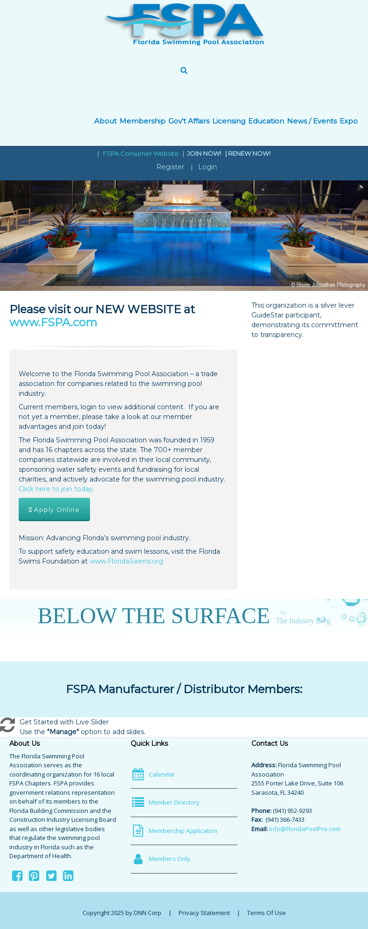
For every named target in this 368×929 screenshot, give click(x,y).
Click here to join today (56, 489)
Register (170, 167)
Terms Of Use (266, 912)
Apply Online (54, 509)
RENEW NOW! (249, 153)
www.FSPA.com (53, 322)
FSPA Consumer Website (141, 153)
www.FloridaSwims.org (126, 561)
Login (207, 167)
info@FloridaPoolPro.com (304, 829)
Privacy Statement (204, 912)
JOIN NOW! (204, 153)
